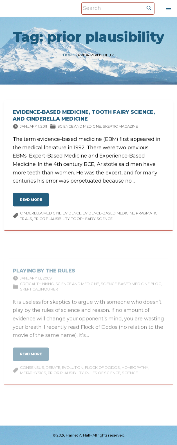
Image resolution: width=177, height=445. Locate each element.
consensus (32, 371)
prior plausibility (52, 219)
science (130, 377)
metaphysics (33, 377)
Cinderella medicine (40, 214)
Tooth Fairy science (92, 219)
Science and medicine (79, 127)
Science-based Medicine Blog (131, 288)
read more (32, 202)
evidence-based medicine (108, 214)
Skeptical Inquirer (39, 293)
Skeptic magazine (120, 127)
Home (69, 55)
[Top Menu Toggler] (168, 8)
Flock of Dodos (102, 371)
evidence (72, 214)
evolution (72, 371)
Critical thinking (37, 288)
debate (53, 371)
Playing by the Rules (44, 275)
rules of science (102, 377)
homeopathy (135, 371)
